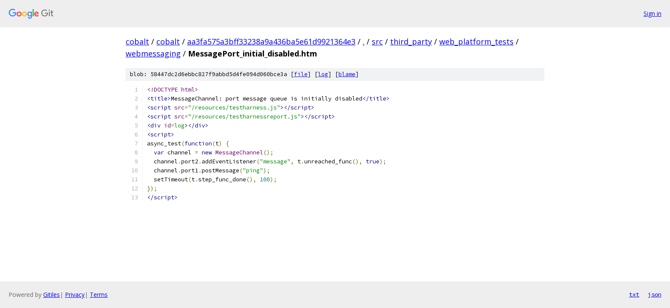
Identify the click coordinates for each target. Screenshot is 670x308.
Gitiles (51, 294)
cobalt (137, 41)
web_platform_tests (476, 41)
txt (634, 294)
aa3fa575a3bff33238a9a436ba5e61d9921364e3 (271, 41)
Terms (99, 294)
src (377, 41)
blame (347, 74)
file (301, 74)
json (654, 294)
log (323, 74)
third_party (411, 41)
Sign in (652, 13)
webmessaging (153, 53)
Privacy (75, 294)
